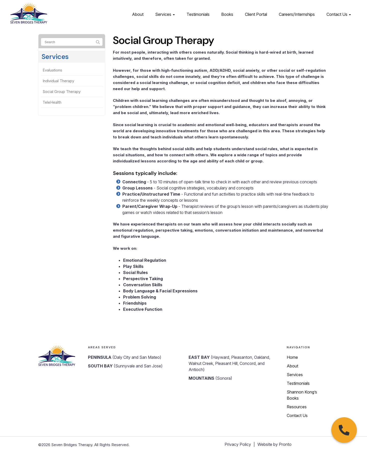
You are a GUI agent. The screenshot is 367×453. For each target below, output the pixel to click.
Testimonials (198, 14)
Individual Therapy (58, 80)
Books (227, 14)
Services (165, 14)
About (137, 14)
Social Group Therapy (62, 91)
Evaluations (52, 70)
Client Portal (256, 14)
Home (292, 357)
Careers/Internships (297, 14)
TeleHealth (52, 102)
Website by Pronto (274, 444)
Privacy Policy (238, 444)
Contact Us (338, 14)
